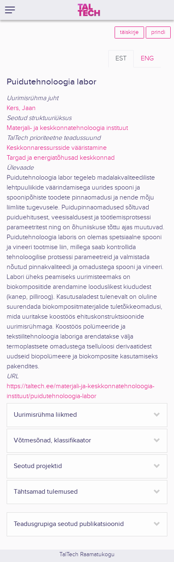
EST (121, 58)
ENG (147, 58)
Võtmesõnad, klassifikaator (52, 440)
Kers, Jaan (21, 108)
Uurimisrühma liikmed (45, 415)
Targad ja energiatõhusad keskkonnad (61, 158)
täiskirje (129, 32)
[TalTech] (88, 10)
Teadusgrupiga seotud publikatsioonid (69, 524)
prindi (158, 32)
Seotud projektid (38, 466)
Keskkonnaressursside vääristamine (57, 148)
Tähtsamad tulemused (46, 492)
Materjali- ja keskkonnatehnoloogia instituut (67, 128)
